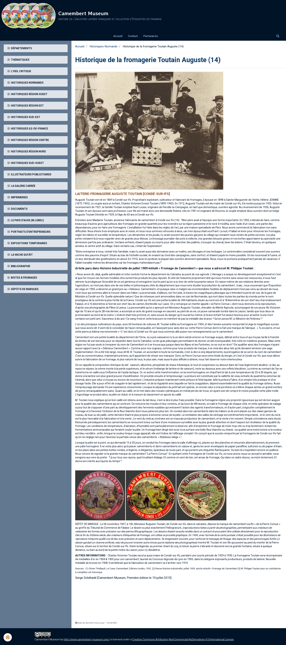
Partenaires (150, 36)
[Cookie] (8, 637)
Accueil (117, 36)
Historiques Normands (103, 46)
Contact (133, 36)
